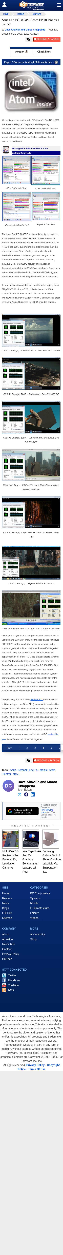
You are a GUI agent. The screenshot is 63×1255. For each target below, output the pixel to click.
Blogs (5, 908)
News (5, 903)
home (5, 14)
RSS (11, 990)
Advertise (7, 939)
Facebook (14, 980)
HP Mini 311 (37, 699)
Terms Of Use (37, 1069)
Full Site (7, 913)
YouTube (13, 985)
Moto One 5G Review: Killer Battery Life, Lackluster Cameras (10, 859)
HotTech (7, 959)
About (5, 934)
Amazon (19, 51)
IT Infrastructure (39, 908)
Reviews (7, 898)
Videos (34, 918)
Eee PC (33, 770)
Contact (6, 949)
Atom (52, 770)
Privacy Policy (10, 954)
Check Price (44, 51)
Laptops (37, 14)
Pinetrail (6, 774)
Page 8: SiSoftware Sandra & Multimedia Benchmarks (32, 62)
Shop (33, 939)
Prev (9, 747)
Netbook (22, 770)
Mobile (20, 14)
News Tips (8, 944)
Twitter (12, 975)
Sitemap (7, 918)
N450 (16, 774)
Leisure (34, 913)
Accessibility (37, 934)
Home (5, 893)
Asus (13, 770)
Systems (35, 898)
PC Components (40, 893)
